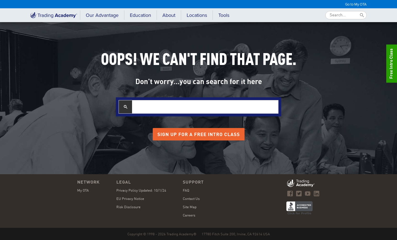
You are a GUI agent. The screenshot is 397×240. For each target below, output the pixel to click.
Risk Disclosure (128, 207)
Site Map (190, 207)
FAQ (186, 190)
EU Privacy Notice (130, 199)
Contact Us (191, 199)
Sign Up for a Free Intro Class (198, 134)
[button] (140, 15)
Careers (189, 215)
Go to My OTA (356, 4)
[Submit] (362, 15)
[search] (205, 106)
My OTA (83, 190)
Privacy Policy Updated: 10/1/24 (141, 190)
